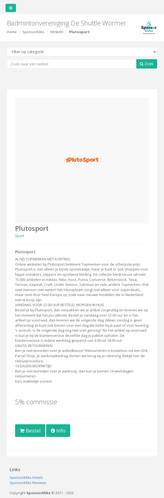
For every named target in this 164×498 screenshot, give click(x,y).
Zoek (147, 63)
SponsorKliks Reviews (28, 482)
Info (58, 430)
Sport (19, 235)
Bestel (30, 430)
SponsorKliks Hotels (26, 477)
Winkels (56, 31)
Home (12, 31)
